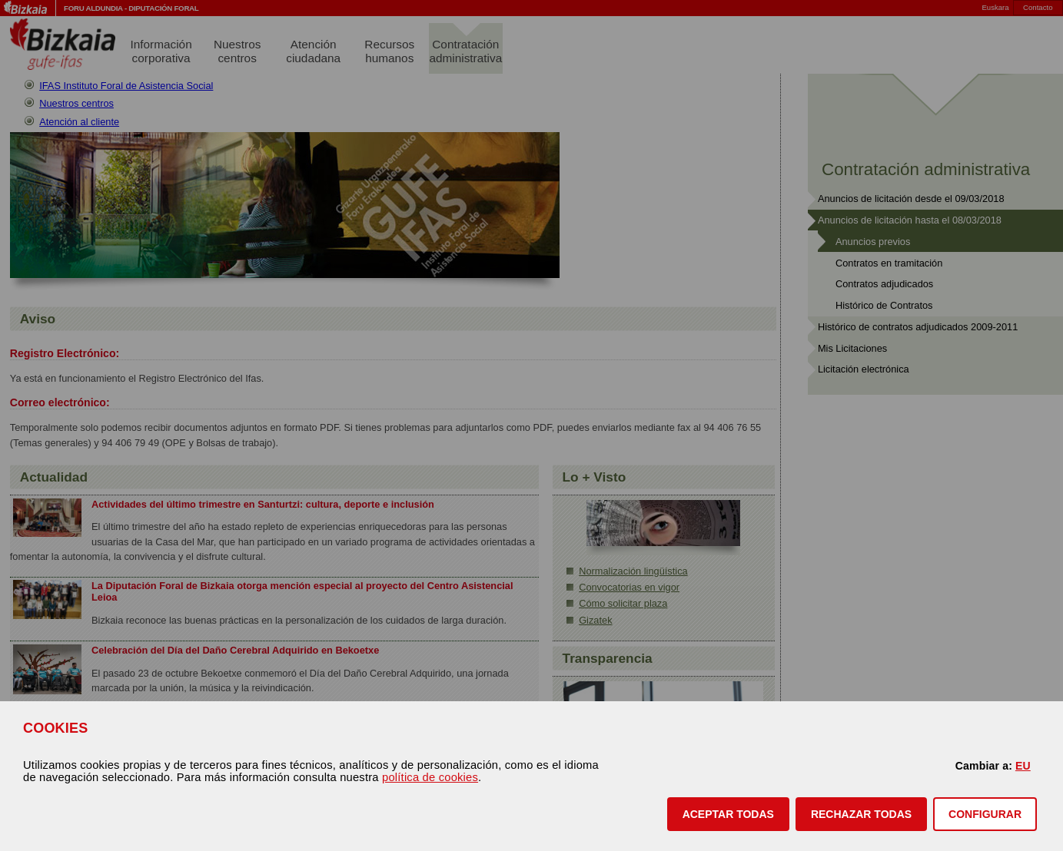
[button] (728, 814)
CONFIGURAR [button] (984, 814)
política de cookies (430, 777)
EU (1023, 766)
